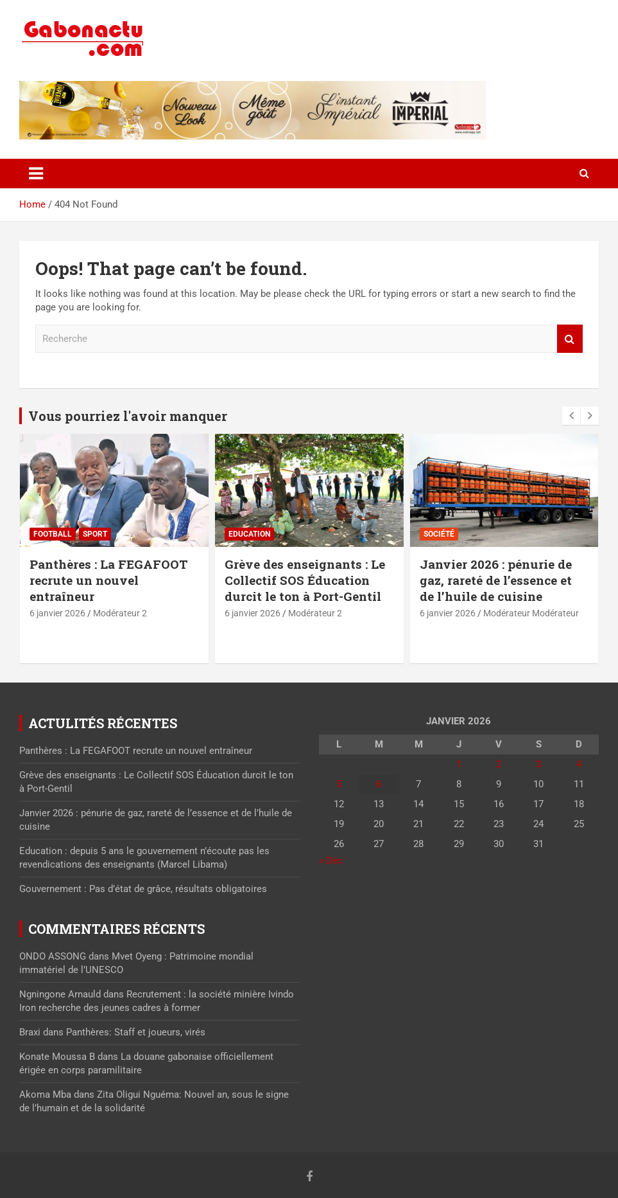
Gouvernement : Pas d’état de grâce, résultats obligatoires (143, 889)
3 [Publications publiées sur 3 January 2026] (538, 764)
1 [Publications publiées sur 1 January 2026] (458, 764)
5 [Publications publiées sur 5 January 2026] (338, 784)
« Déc (331, 860)
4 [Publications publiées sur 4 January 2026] (578, 764)
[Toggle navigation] (36, 173)
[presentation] (571, 416)
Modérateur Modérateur (531, 613)
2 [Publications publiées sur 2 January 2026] (498, 764)
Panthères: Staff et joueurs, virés (135, 1032)
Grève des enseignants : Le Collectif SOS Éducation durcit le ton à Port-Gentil (305, 579)
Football (52, 534)
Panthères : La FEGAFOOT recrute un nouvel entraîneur (109, 579)
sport (95, 534)
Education (249, 534)
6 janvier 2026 (57, 613)
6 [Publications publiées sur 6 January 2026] (378, 784)
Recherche (570, 339)
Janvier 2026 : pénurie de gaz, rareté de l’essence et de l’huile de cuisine (496, 579)
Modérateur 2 (120, 613)
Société (439, 534)
